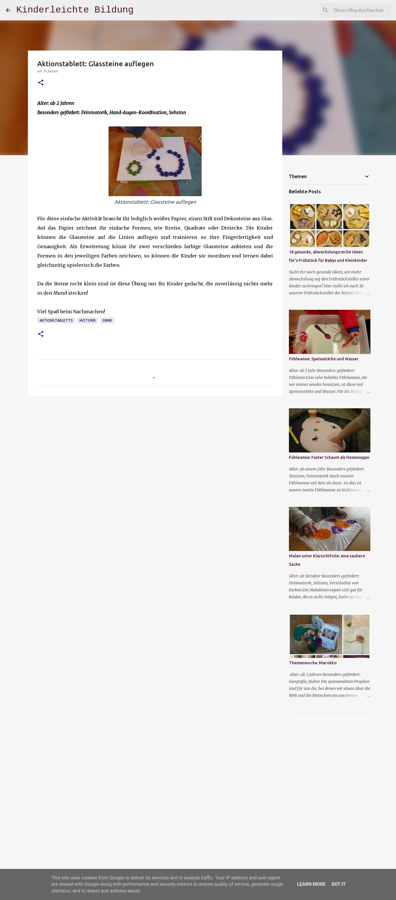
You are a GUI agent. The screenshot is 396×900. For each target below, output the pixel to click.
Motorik (87, 320)
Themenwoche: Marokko (313, 663)
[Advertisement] (155, 445)
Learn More (311, 884)
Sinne (107, 320)
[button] (40, 83)
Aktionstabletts (56, 320)
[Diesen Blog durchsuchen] (360, 10)
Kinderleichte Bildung (75, 10)
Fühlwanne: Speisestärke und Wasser (323, 359)
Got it (338, 884)
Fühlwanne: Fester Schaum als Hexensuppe (329, 457)
